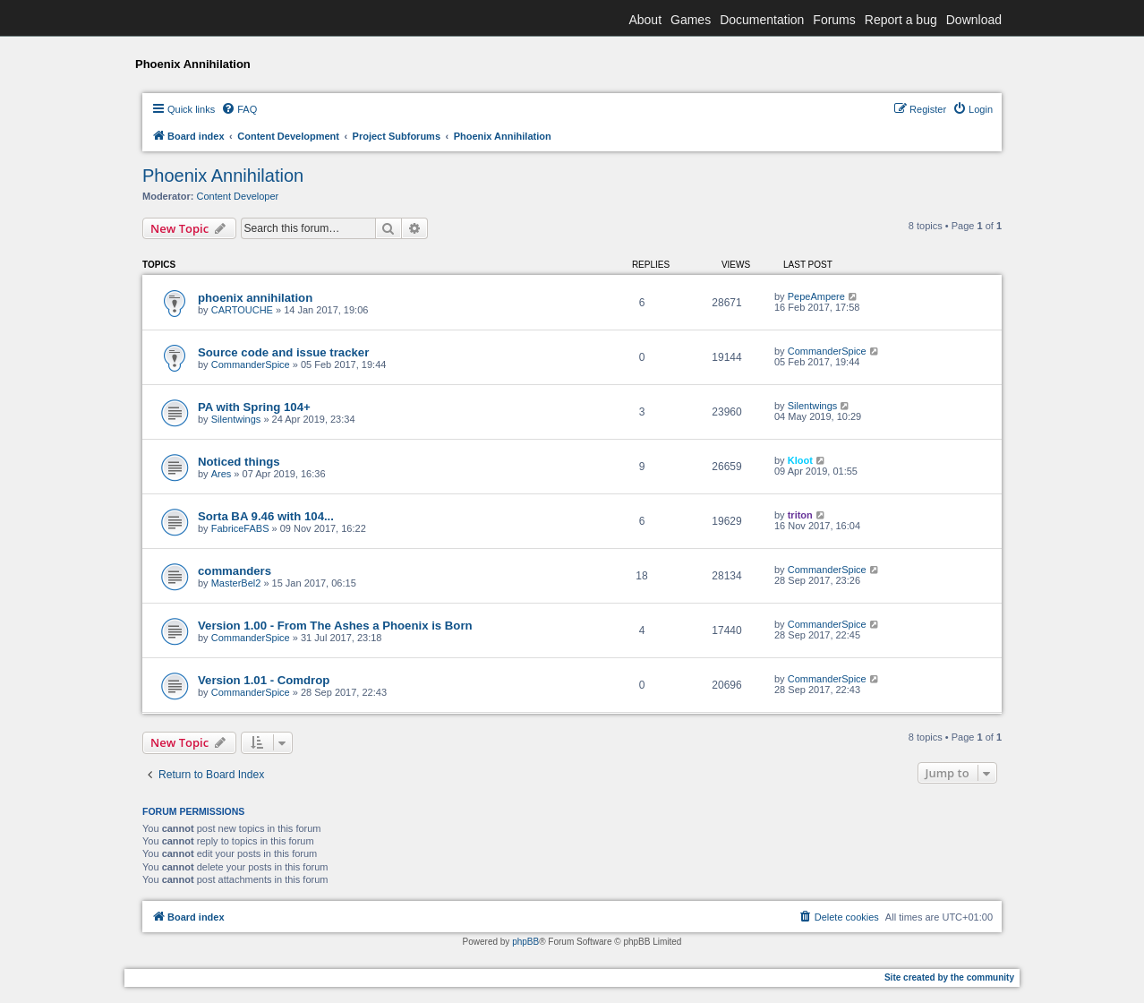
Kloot (800, 460)
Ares (221, 473)
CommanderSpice (250, 364)
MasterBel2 (236, 583)
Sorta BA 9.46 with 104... (266, 516)
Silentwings (236, 419)
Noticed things (239, 461)
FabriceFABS (240, 528)
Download (974, 20)
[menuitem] (239, 109)
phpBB (525, 942)
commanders (234, 571)
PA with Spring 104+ (254, 407)
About (645, 20)
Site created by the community (949, 977)
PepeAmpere (816, 296)
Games (690, 20)
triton (800, 515)
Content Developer (238, 196)
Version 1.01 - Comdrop (263, 680)
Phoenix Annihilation (222, 175)
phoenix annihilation (255, 297)
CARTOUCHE (242, 309)
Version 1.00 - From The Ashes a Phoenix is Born (335, 625)
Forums (834, 20)
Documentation (762, 20)
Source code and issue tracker (283, 352)
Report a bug (901, 20)
